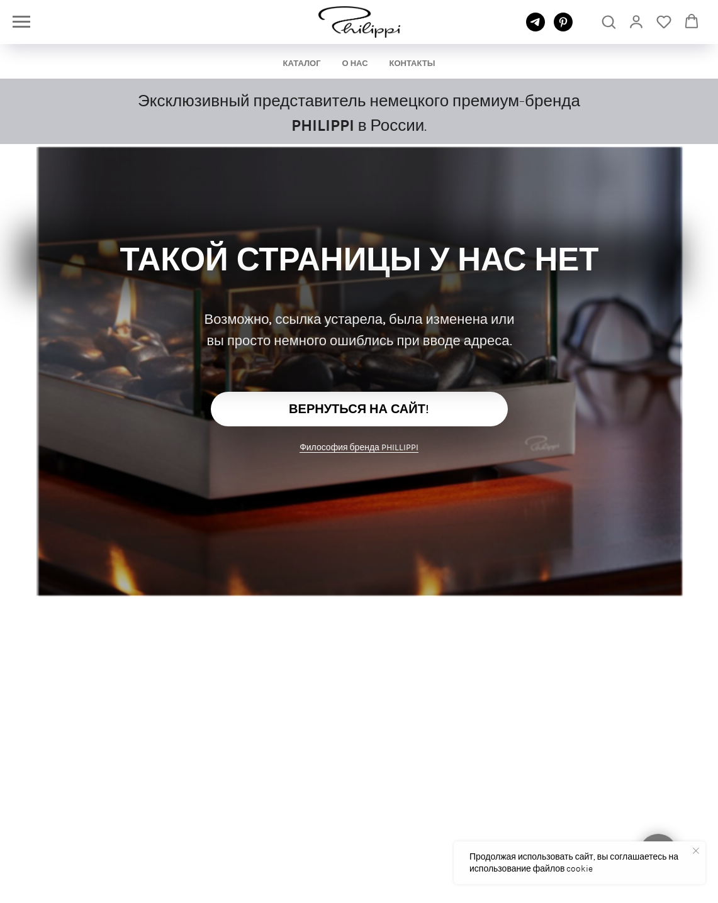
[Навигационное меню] (21, 22)
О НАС (355, 63)
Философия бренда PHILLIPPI (359, 447)
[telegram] (535, 28)
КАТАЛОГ (302, 63)
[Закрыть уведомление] (696, 851)
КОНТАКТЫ (412, 63)
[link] (636, 21)
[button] (608, 21)
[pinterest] (563, 28)
